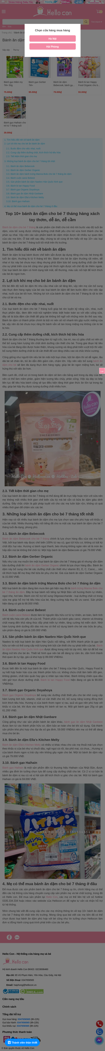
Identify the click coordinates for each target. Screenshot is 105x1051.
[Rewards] (22, 1042)
